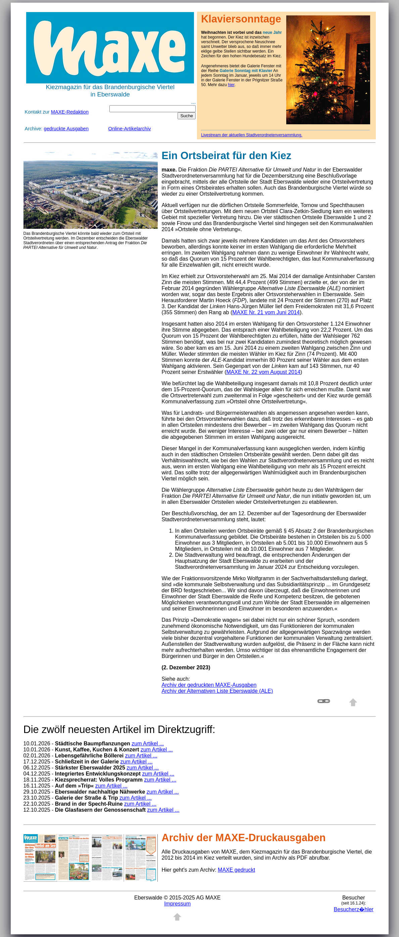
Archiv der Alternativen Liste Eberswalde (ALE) (217, 691)
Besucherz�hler (353, 909)
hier (231, 84)
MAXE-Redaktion (70, 112)
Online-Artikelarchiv (129, 128)
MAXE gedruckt (236, 870)
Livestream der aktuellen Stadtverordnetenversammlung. (251, 135)
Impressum (177, 904)
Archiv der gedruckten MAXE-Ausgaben (209, 685)
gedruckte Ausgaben (66, 128)
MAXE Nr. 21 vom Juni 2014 (266, 312)
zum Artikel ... (148, 743)
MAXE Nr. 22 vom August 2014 (263, 372)
